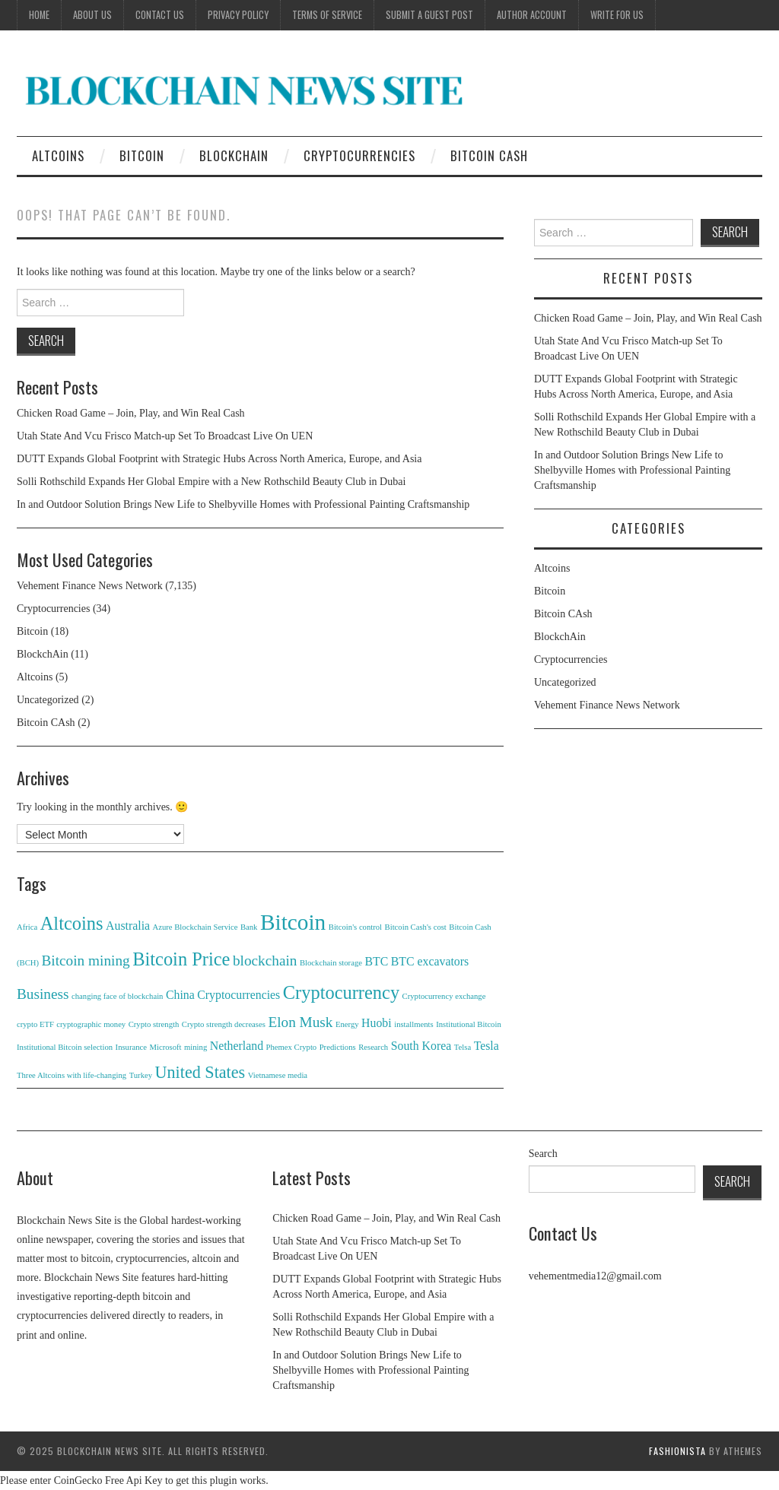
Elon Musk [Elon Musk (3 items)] (300, 1022)
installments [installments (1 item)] (414, 1024)
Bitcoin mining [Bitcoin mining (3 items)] (86, 960)
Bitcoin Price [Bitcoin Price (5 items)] (181, 959)
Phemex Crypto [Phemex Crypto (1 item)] (291, 1047)
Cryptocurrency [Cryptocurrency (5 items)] (341, 992)
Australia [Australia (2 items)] (128, 925)
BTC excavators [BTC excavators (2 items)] (430, 961)
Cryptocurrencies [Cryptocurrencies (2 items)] (238, 994)
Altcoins (58, 155)
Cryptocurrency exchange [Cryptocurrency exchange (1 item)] (444, 996)
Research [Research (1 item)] (373, 1047)
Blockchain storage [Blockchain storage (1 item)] (331, 963)
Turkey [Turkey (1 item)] (140, 1075)
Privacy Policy (238, 15)
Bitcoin (141, 155)
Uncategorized (48, 699)
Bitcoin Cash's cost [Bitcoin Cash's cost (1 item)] (416, 927)
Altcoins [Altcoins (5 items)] (71, 923)
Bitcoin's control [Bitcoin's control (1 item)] (355, 927)
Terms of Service (327, 15)
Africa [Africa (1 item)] (27, 927)
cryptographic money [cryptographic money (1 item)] (91, 1024)
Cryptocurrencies (359, 155)
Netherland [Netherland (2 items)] (236, 1045)
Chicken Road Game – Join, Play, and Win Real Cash (131, 413)
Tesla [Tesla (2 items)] (486, 1045)
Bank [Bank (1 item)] (249, 927)
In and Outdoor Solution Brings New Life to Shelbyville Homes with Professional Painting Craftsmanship (243, 504)
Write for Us (617, 15)
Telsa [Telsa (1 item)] (462, 1047)
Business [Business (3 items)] (43, 994)
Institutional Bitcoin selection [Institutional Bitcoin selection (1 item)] (65, 1047)
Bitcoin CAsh (489, 155)
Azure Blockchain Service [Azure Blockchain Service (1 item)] (195, 927)
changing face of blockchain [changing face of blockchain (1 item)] (117, 996)
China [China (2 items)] (180, 994)
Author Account (532, 15)
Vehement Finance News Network (90, 585)
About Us (92, 15)
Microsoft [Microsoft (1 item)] (166, 1047)
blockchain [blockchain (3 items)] (265, 960)
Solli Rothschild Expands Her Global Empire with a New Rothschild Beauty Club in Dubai (211, 481)
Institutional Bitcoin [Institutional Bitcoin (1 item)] (468, 1024)
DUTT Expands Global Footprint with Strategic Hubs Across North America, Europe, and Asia (219, 458)
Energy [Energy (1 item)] (347, 1024)
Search (543, 1153)
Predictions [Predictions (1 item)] (338, 1047)
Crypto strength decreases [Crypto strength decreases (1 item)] (223, 1024)
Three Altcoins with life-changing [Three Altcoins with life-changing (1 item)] (71, 1075)
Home (39, 15)
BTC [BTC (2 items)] (376, 961)
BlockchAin (234, 155)
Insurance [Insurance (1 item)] (131, 1047)
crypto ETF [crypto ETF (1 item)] (35, 1024)
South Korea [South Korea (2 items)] (421, 1045)
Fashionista (677, 1451)
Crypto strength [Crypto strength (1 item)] (154, 1024)
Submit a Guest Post (429, 15)
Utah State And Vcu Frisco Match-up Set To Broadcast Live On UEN (165, 436)
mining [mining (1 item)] (195, 1047)
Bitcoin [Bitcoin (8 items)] (293, 922)
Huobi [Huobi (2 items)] (376, 1022)
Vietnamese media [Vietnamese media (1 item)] (277, 1075)
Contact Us (159, 15)
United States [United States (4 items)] (200, 1072)
